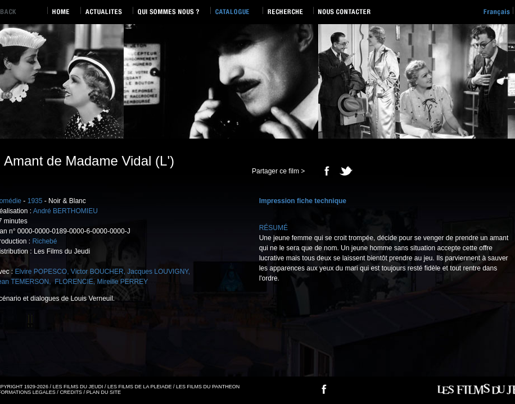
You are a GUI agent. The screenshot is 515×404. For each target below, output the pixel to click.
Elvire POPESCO (41, 272)
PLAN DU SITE (103, 392)
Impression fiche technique (302, 201)
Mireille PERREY (122, 282)
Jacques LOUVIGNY (157, 272)
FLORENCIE (73, 282)
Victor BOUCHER (97, 272)
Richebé (44, 241)
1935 (35, 201)
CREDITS (71, 392)
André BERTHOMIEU (65, 211)
